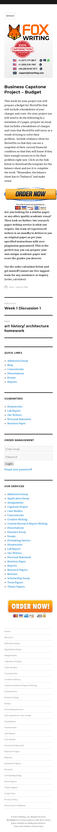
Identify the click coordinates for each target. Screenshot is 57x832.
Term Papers (15, 582)
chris (11, 287)
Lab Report (13, 410)
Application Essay (18, 498)
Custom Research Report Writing (27, 523)
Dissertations (15, 373)
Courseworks (15, 369)
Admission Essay (17, 360)
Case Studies (15, 510)
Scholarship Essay (18, 578)
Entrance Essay (16, 532)
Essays (11, 377)
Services (10, 16)
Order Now (9, 793)
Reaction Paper (16, 423)
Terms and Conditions (14, 805)
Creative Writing (17, 519)
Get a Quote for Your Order (17, 715)
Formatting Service (19, 540)
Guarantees (10, 721)
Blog (10, 364)
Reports (12, 381)
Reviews (12, 574)
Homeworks (14, 406)
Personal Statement (19, 419)
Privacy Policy (11, 799)
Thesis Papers (16, 586)
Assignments (15, 502)
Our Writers (14, 414)
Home (7, 631)
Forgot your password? (18, 469)
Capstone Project (17, 506)
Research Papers (17, 569)
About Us (8, 637)
